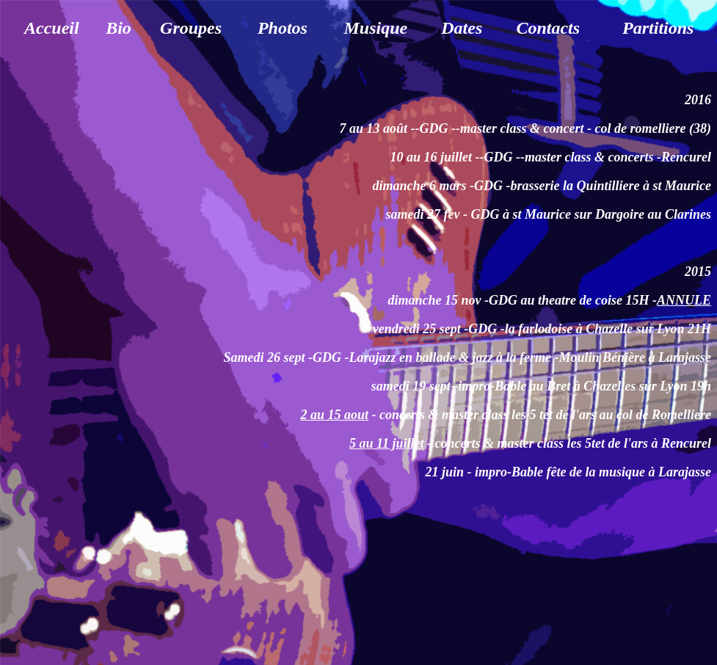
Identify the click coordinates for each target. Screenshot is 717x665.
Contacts (548, 27)
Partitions (658, 27)
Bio (118, 27)
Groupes (191, 27)
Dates (461, 27)
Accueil (51, 27)
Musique (375, 27)
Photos (282, 27)
